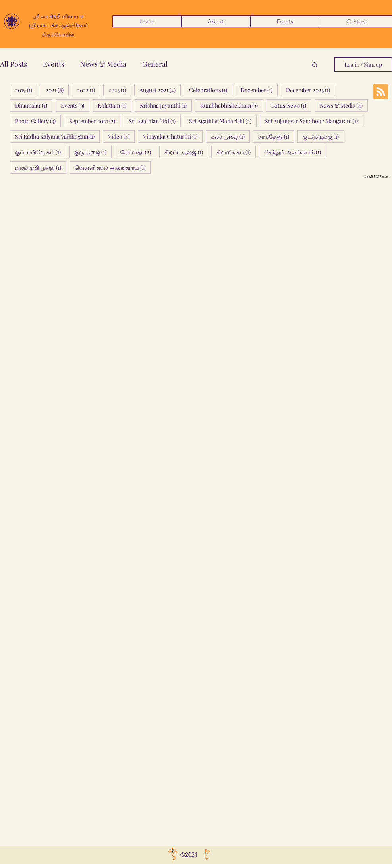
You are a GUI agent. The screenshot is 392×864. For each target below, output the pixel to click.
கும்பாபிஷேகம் (40, 152)
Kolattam (114, 105)
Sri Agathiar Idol (155, 121)
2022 (88, 90)
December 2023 (310, 90)
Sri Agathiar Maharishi (223, 121)
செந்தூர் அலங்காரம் (295, 152)
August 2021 (160, 90)
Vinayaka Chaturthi (173, 136)
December (259, 90)
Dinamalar (33, 105)
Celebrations (210, 90)
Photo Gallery (38, 121)
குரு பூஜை (93, 152)
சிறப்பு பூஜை (186, 152)
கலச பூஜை (230, 136)
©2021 (189, 854)
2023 (119, 90)
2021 (57, 90)
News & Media (103, 64)
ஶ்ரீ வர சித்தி (47, 16)
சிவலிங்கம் (236, 152)
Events (53, 64)
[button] (315, 65)
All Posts (13, 64)
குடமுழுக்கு (323, 136)
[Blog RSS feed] (380, 92)
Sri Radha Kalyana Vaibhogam (57, 136)
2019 (26, 90)
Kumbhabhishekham (231, 105)
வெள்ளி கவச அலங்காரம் (113, 167)
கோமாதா (138, 152)
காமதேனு (276, 136)
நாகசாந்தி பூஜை (40, 167)
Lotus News (291, 105)
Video (121, 136)
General (155, 64)
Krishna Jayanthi (166, 105)
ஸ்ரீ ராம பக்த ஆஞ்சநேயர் (58, 24)
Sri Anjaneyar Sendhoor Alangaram (314, 121)
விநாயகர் (73, 16)
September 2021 (94, 121)
